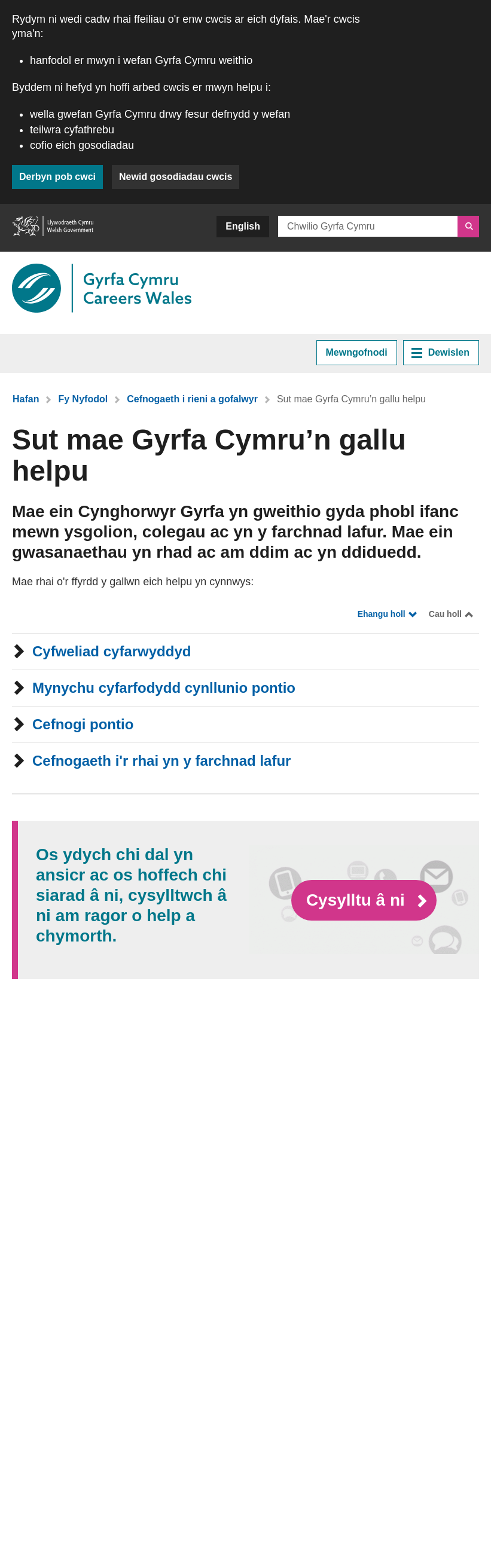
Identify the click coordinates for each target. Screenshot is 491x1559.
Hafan (26, 399)
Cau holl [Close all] (445, 614)
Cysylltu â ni (358, 899)
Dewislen (440, 352)
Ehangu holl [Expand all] (381, 614)
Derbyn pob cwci (57, 177)
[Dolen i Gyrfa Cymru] (101, 288)
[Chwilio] (468, 226)
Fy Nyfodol (83, 399)
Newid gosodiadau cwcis (175, 177)
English (242, 226)
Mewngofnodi (357, 352)
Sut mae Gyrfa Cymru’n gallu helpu (351, 399)
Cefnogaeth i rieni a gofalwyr (192, 399)
